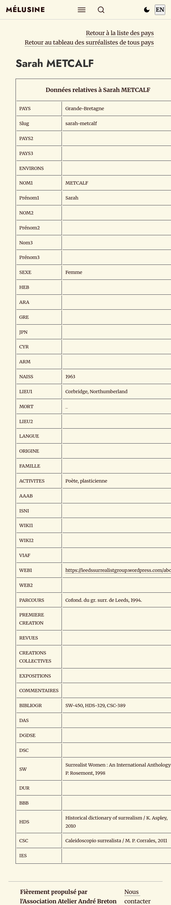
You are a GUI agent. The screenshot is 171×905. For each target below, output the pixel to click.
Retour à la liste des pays (120, 33)
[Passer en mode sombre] (147, 10)
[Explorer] (81, 9)
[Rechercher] (101, 9)
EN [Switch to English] (160, 9)
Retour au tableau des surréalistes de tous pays (89, 42)
